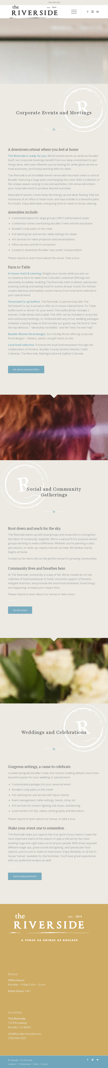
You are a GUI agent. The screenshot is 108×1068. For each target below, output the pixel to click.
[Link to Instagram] (92, 11)
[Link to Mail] (97, 11)
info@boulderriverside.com (24, 1034)
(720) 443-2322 (54, 2)
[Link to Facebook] (87, 11)
